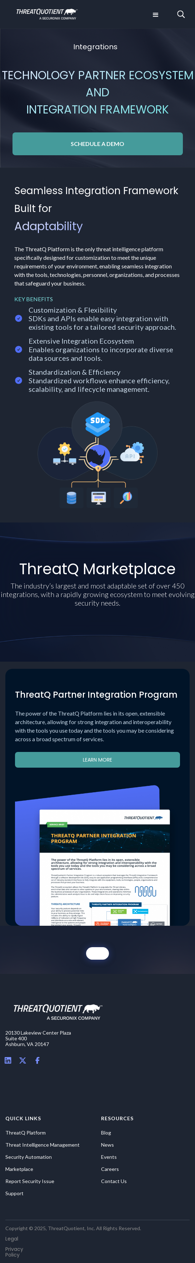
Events (109, 1157)
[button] (155, 14)
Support (14, 1193)
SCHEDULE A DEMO (97, 143)
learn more (97, 759)
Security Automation (28, 1157)
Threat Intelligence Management (42, 1145)
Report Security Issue (29, 1181)
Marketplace (19, 1169)
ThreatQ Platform (25, 1133)
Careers (110, 1169)
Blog (106, 1133)
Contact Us (114, 1181)
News (107, 1145)
